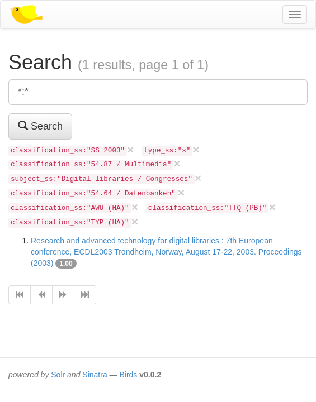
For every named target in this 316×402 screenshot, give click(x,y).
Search (40, 126)
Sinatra (94, 374)
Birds (128, 374)
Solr (58, 374)
